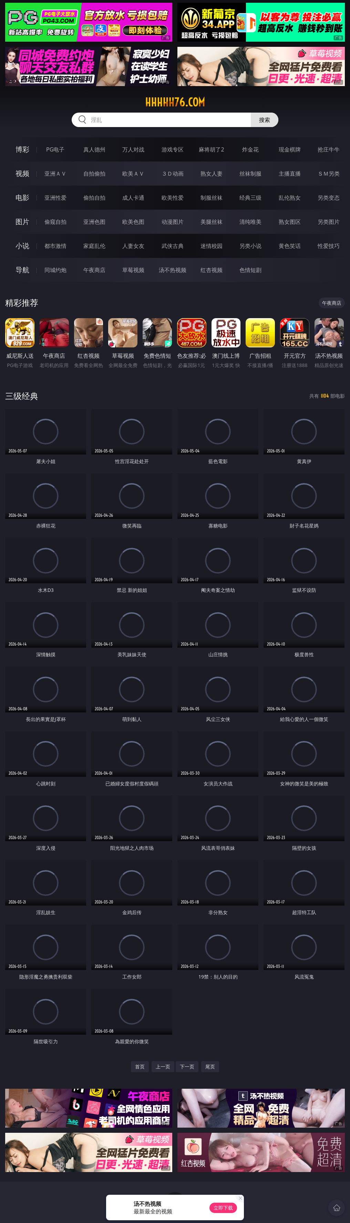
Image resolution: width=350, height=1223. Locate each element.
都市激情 (55, 246)
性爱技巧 (329, 246)
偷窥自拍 (55, 222)
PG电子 (55, 149)
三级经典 (21, 395)
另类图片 (329, 222)
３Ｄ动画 (173, 173)
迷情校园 (211, 246)
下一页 (187, 1066)
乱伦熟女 (290, 197)
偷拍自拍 (94, 197)
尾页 (210, 1066)
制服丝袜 (211, 197)
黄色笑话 (290, 246)
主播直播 (290, 173)
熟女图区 (290, 222)
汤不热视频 (172, 270)
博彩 (22, 149)
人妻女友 (133, 246)
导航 (22, 269)
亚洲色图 (94, 222)
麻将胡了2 (211, 149)
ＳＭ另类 (329, 173)
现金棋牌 (290, 149)
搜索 (264, 120)
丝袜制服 (250, 173)
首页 (140, 1066)
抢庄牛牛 (329, 149)
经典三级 (250, 197)
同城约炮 (55, 270)
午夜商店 (94, 270)
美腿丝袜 (211, 222)
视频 (22, 173)
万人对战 (133, 149)
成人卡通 (133, 197)
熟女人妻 (211, 173)
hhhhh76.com (175, 102)
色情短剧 (250, 270)
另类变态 (329, 197)
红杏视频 (211, 270)
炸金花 (250, 149)
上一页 (163, 1066)
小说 (22, 245)
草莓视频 (133, 270)
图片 (22, 221)
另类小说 (250, 246)
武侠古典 (173, 246)
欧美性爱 (173, 197)
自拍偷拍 (94, 173)
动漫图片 (173, 222)
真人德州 (94, 149)
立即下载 (223, 1207)
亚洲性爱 (55, 197)
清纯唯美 (250, 222)
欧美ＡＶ (133, 173)
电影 (22, 197)
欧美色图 (133, 222)
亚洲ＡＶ (55, 173)
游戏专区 (173, 149)
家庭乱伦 (94, 246)
